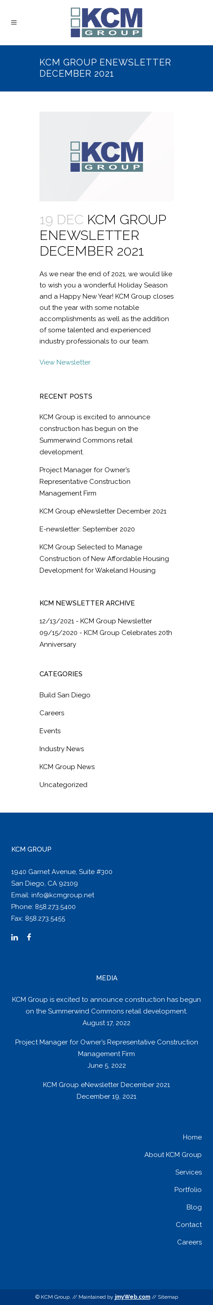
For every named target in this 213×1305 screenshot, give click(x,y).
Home (192, 1137)
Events (50, 731)
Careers (51, 713)
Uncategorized (63, 785)
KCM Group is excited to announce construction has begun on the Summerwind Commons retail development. (106, 1005)
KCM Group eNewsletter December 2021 (102, 511)
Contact (189, 1225)
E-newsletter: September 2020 (87, 529)
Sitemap (168, 1297)
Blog (194, 1207)
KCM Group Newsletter (116, 621)
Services (188, 1172)
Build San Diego (65, 695)
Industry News (61, 749)
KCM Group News (67, 767)
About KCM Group (173, 1155)
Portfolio (188, 1190)
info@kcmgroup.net (62, 895)
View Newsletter (65, 362)
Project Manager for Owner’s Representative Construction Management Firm (84, 481)
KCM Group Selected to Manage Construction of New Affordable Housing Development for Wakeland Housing (104, 558)
